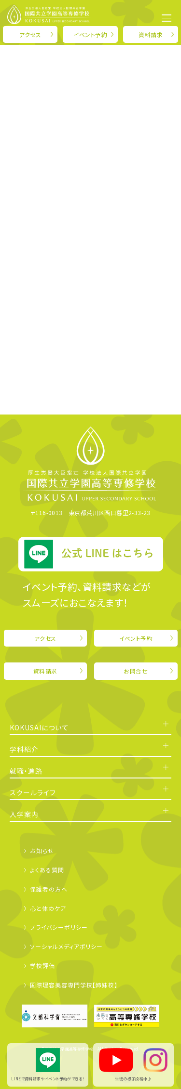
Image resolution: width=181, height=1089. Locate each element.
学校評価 (42, 965)
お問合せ (136, 671)
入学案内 (24, 814)
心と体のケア (48, 908)
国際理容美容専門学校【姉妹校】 (74, 985)
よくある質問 (47, 870)
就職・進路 (26, 771)
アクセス (30, 34)
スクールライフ (33, 792)
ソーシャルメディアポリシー (66, 946)
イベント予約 (90, 34)
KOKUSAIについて (39, 727)
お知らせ (42, 850)
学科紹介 (24, 749)
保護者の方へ (48, 889)
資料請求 (151, 34)
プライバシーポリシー (58, 927)
